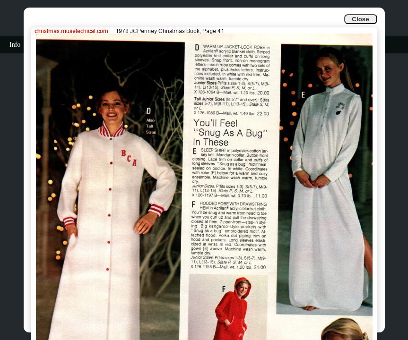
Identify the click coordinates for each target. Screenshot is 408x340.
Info (14, 44)
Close (360, 19)
